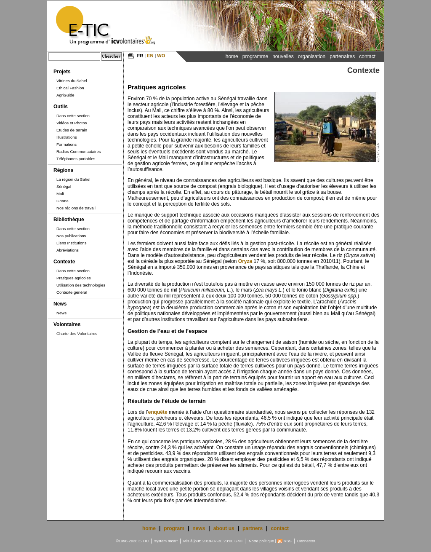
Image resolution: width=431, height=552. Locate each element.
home (149, 528)
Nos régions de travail (76, 208)
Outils (60, 107)
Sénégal (63, 186)
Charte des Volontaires (76, 333)
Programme (255, 56)
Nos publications (71, 235)
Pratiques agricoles (73, 278)
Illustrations (66, 137)
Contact (367, 56)
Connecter (306, 541)
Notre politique (261, 541)
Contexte (64, 262)
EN (150, 55)
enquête (158, 412)
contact (280, 528)
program (174, 528)
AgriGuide (65, 95)
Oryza (245, 261)
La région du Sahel (73, 179)
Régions (63, 170)
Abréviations (67, 250)
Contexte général (71, 292)
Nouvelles (283, 56)
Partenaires (342, 56)
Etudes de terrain (71, 130)
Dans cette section (73, 115)
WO (161, 55)
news (198, 528)
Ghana (62, 200)
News (60, 304)
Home (232, 56)
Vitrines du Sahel (71, 80)
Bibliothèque (68, 219)
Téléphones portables (75, 158)
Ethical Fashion (70, 88)
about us (223, 528)
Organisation (311, 56)
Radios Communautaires (78, 151)
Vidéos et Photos (71, 123)
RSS (288, 541)
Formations (66, 144)
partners (252, 528)
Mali (60, 193)
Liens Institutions (71, 243)
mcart (173, 541)
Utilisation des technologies (80, 285)
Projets (62, 72)
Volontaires (66, 324)
